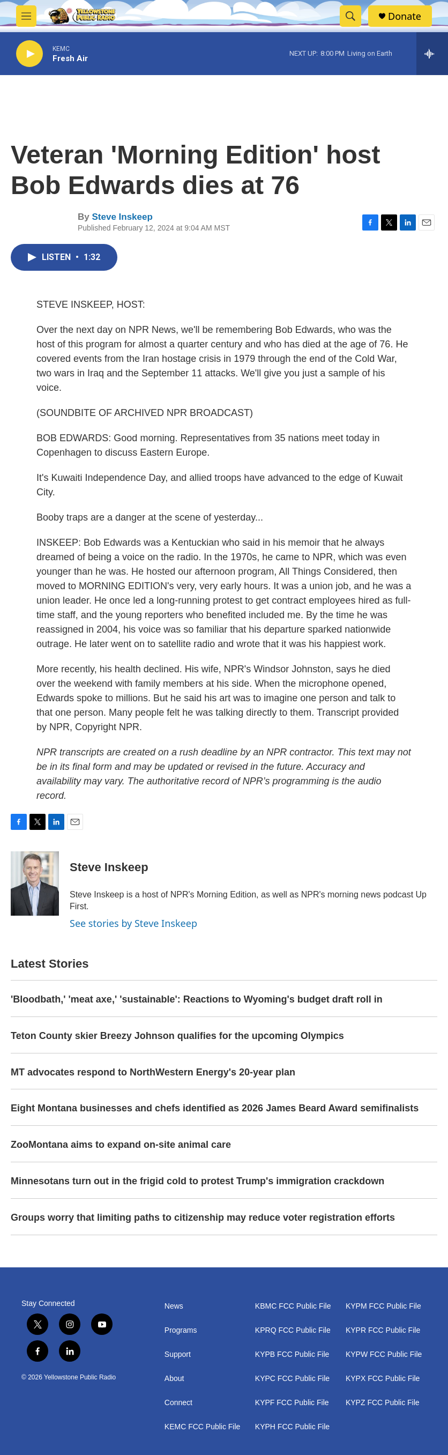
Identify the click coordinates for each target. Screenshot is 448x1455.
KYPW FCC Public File (384, 1354)
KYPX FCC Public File (383, 1379)
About (174, 1379)
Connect (178, 1403)
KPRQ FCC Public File (293, 1330)
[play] (29, 54)
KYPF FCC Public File (292, 1403)
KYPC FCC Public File (292, 1379)
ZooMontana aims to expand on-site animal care (121, 1144)
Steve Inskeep (122, 217)
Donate (404, 16)
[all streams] (432, 53)
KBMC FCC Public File (293, 1306)
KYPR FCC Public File (383, 1330)
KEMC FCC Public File (203, 1427)
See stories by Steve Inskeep (133, 923)
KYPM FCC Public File (383, 1306)
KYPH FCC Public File (292, 1427)
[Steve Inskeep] (35, 883)
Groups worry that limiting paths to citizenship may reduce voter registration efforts (203, 1217)
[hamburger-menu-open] (26, 16)
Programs (181, 1330)
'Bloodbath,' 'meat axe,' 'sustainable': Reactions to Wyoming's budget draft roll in (197, 999)
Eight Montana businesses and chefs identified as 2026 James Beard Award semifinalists (215, 1108)
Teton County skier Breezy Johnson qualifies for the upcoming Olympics (177, 1035)
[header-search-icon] (350, 16)
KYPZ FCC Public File (383, 1403)
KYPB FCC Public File (292, 1354)
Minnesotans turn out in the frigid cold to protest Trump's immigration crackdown (197, 1181)
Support (178, 1354)
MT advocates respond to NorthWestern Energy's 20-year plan (153, 1072)
